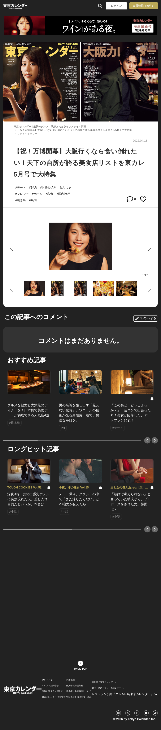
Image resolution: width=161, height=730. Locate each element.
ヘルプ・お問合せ (50, 686)
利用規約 (70, 680)
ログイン (116, 5)
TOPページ (47, 680)
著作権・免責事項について (78, 691)
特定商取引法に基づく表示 (78, 697)
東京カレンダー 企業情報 (54, 697)
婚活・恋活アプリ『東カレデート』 (108, 688)
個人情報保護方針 (74, 686)
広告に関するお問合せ (52, 691)
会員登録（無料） (144, 5)
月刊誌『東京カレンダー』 (104, 682)
